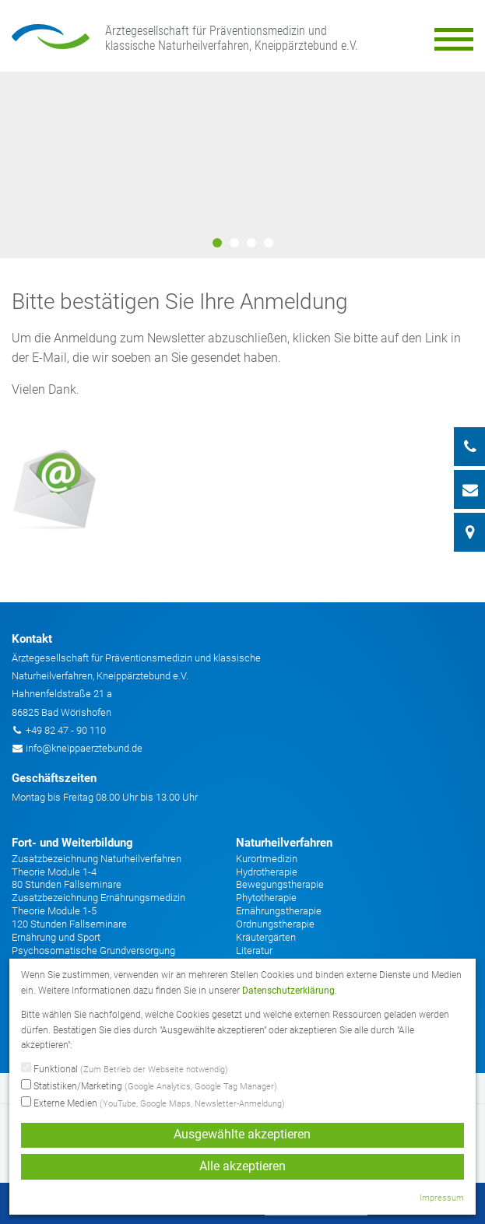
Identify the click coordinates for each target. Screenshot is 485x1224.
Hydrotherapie (266, 872)
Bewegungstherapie (280, 884)
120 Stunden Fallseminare (69, 924)
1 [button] (217, 242)
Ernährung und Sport (56, 937)
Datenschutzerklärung (288, 990)
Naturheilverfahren (284, 843)
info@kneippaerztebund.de (84, 748)
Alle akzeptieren (242, 1166)
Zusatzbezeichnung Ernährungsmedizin (98, 897)
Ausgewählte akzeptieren (242, 1135)
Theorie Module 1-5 (54, 911)
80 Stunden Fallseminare (66, 884)
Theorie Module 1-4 (54, 872)
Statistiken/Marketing (149, 1086)
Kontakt (32, 639)
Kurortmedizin (266, 859)
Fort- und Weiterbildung (72, 843)
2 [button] (234, 242)
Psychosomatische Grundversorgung (93, 950)
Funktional (124, 1069)
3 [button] (251, 242)
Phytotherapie (266, 897)
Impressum (442, 1198)
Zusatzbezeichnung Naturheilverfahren (96, 859)
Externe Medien (153, 1103)
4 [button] (268, 242)
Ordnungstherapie (275, 924)
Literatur (254, 950)
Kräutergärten (266, 937)
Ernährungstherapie (279, 911)
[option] (242, 165)
